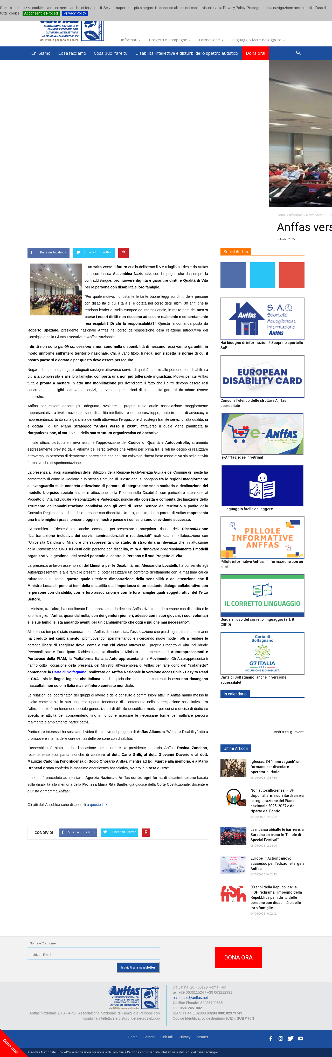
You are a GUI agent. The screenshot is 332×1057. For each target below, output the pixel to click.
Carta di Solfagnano (69, 672)
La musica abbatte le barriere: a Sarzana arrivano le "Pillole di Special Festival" (277, 834)
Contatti (149, 1037)
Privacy (185, 1037)
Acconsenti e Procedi (41, 13)
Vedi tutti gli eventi (289, 731)
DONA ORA (238, 957)
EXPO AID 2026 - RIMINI (272, 706)
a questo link (97, 805)
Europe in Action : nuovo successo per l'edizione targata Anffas (278, 863)
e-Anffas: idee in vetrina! (242, 457)
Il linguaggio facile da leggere (247, 509)
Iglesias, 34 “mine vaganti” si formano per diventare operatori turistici (275, 766)
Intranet (202, 1037)
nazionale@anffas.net (190, 998)
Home (132, 1037)
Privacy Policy (75, 13)
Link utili (167, 1037)
